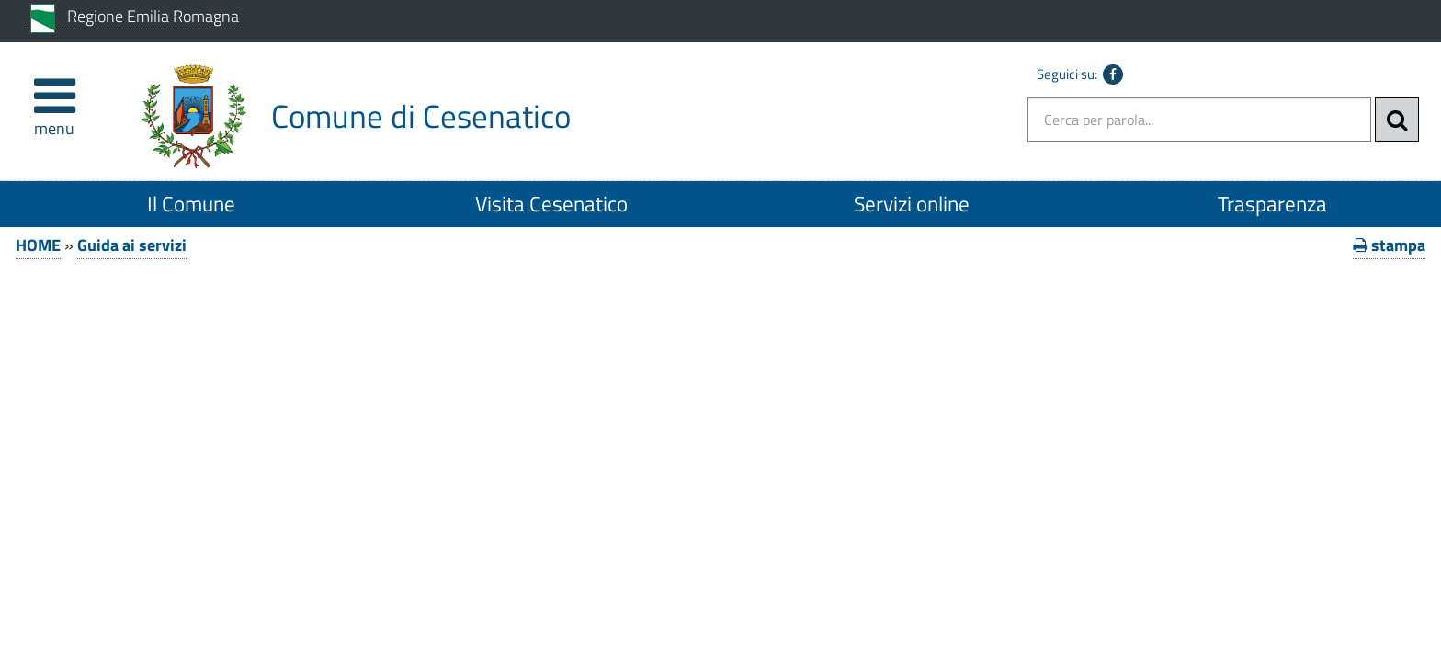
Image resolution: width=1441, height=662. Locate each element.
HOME (38, 245)
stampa (1389, 245)
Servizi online (912, 204)
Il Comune (191, 204)
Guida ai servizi (132, 245)
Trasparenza (1272, 204)
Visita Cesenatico (551, 204)
